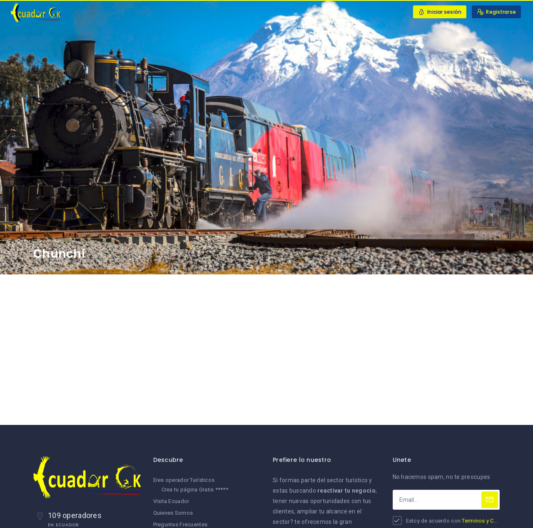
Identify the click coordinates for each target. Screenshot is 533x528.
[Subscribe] (489, 499)
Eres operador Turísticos (184, 480)
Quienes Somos (173, 513)
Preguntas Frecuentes (180, 524)
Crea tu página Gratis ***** (195, 489)
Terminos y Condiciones (492, 521)
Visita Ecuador (171, 501)
